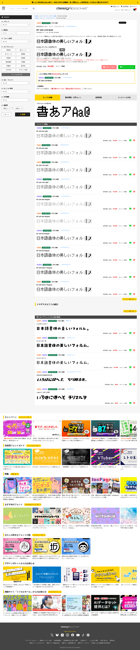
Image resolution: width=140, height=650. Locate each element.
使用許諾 (98, 97)
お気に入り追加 (109, 67)
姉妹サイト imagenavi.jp (53, 643)
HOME (36, 16)
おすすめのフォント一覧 (31, 504)
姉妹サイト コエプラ (83, 643)
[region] (85, 54)
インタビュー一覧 (38, 535)
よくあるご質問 (94, 640)
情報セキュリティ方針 (46, 640)
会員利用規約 (57, 640)
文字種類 (5, 97)
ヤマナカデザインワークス (74, 372)
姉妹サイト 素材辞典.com (68, 643)
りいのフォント (71, 337)
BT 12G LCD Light (42, 165)
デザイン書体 (52, 16)
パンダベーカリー (42, 324)
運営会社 (112, 640)
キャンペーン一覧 (24, 417)
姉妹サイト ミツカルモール (37, 643)
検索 (22, 114)
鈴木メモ (68, 320)
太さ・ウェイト (7, 80)
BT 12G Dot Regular (43, 233)
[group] (17, 431)
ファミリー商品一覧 (128, 299)
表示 (62, 49)
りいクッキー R (41, 341)
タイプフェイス (44, 16)
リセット (6, 114)
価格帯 (5, 105)
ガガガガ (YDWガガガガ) (44, 375)
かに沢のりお (70, 389)
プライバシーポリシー (31, 640)
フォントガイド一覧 (32, 445)
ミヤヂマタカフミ (50, 18)
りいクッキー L (41, 358)
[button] (2, 2)
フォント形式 (7, 38)
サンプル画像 (47, 97)
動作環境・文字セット (73, 97)
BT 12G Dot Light (42, 131)
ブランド (5, 21)
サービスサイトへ (54, 592)
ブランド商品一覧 (129, 311)
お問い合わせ (104, 640)
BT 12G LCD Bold (45, 80)
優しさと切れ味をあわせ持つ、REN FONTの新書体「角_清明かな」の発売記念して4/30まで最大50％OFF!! (70, 2)
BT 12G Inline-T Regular (44, 268)
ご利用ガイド (83, 640)
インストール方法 (124, 97)
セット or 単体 (7, 88)
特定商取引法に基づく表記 (71, 640)
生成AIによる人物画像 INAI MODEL (100, 643)
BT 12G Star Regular (43, 199)
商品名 (5, 30)
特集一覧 (13, 474)
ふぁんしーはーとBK (43, 392)
